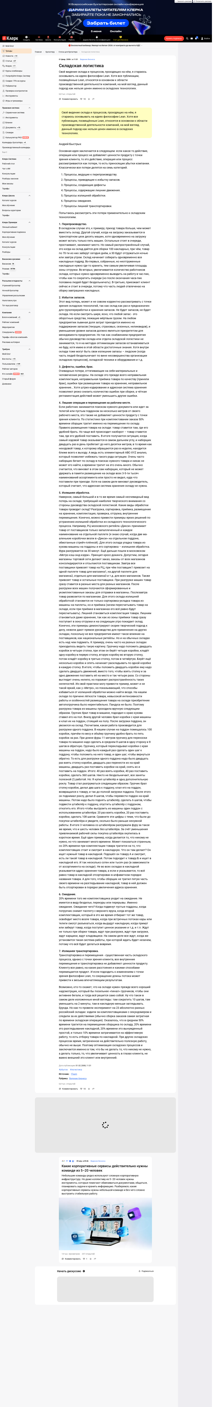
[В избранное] (89, 99)
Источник (64, 1074)
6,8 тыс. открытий (67, 94)
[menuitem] (16, 45)
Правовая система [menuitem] (16, 108)
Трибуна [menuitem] (16, 349)
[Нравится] (83, 99)
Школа (48, 38)
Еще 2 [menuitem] (4, 152)
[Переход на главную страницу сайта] (10, 38)
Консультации (60, 38)
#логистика (76, 1069)
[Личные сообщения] (192, 38)
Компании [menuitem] (16, 312)
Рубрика (63, 1078)
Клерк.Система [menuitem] (16, 159)
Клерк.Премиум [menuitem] (16, 222)
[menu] (17, 73)
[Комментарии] (68, 99)
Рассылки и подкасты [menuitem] (16, 281)
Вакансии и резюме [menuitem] (16, 259)
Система (39, 38)
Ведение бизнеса (87, 59)
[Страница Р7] (65, 1161)
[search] (187, 38)
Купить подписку (174, 38)
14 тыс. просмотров (71, 1254)
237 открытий (88, 1254)
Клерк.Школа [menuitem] (16, 196)
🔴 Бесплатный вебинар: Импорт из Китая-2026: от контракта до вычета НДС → (105, 45)
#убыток (63, 1069)
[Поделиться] (93, 99)
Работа (71, 38)
